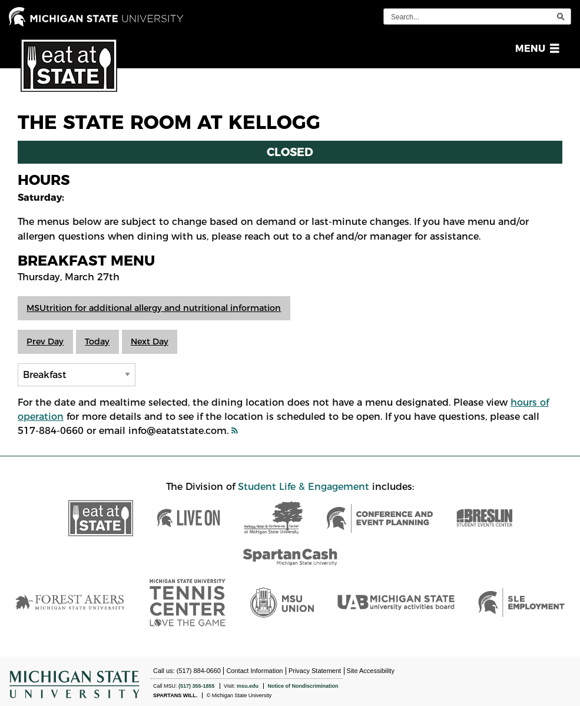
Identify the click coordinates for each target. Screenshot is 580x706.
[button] (535, 48)
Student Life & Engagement (303, 486)
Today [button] (97, 341)
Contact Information (254, 670)
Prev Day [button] (45, 341)
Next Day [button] (149, 341)
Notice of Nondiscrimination (302, 686)
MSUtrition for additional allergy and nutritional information (153, 308)
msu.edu (247, 686)
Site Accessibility (371, 670)
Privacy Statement (315, 670)
